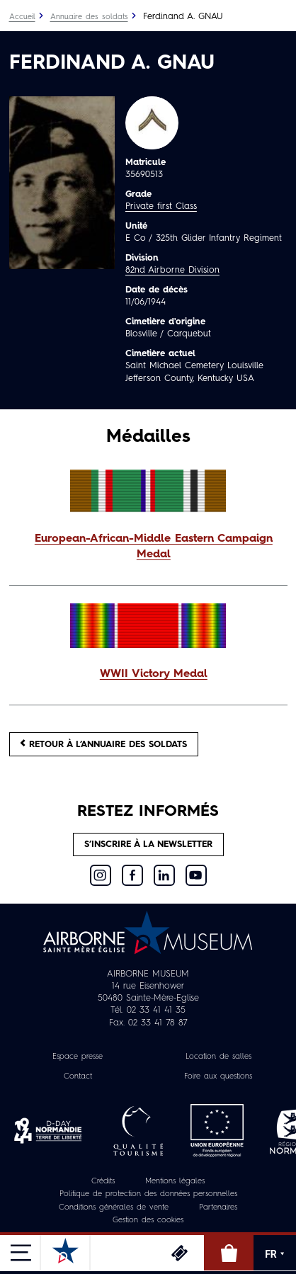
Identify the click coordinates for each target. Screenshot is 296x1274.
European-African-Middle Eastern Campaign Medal (154, 546)
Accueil (22, 17)
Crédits (103, 1181)
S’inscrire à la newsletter (148, 844)
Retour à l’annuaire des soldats (104, 744)
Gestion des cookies (148, 1220)
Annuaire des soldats (89, 17)
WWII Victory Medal (153, 674)
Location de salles (218, 1057)
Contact (78, 1077)
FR (275, 1254)
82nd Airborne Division (172, 270)
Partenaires (218, 1208)
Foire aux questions (218, 1077)
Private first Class (161, 206)
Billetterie (179, 1252)
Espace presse (77, 1057)
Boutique (229, 1252)
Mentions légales (175, 1181)
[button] (148, 547)
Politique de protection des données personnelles (148, 1194)
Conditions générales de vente (114, 1208)
